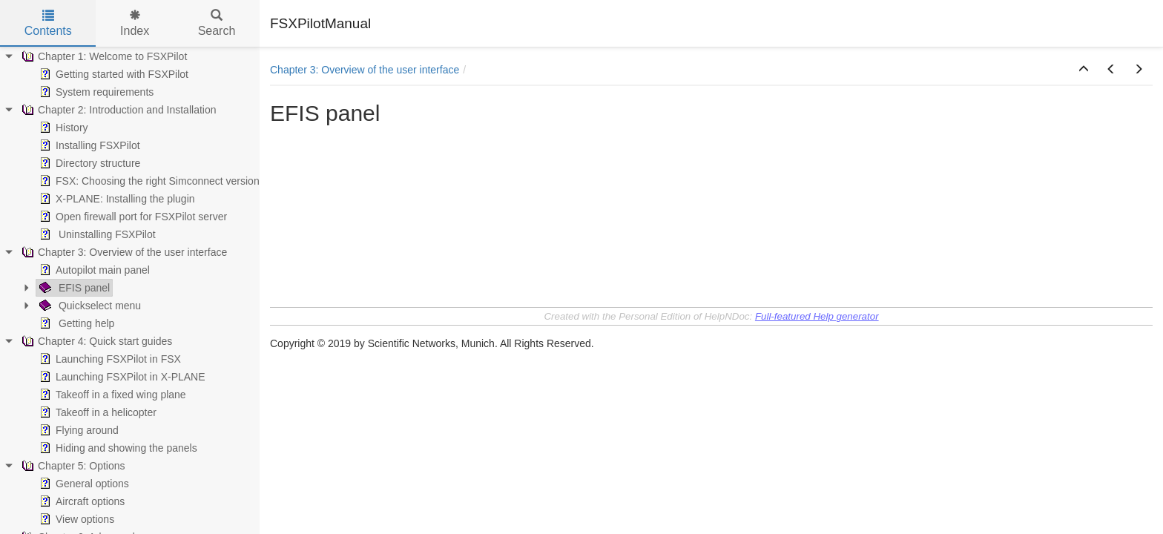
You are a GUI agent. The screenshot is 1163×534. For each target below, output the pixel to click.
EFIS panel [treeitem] (73, 288)
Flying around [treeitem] (77, 430)
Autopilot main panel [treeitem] (93, 270)
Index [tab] (134, 23)
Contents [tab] (48, 23)
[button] (1084, 70)
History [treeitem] (62, 127)
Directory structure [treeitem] (88, 163)
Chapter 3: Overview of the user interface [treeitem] (123, 252)
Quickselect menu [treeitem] (88, 305)
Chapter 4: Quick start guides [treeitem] (95, 341)
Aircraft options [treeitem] (80, 501)
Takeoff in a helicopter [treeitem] (96, 412)
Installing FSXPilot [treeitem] (88, 145)
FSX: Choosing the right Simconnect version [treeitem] (148, 181)
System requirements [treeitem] (95, 92)
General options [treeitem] (82, 483)
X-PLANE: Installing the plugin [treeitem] (115, 199)
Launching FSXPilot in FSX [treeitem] (108, 359)
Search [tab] (217, 23)
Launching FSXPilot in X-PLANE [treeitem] (120, 377)
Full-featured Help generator (817, 316)
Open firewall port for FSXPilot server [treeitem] (131, 216)
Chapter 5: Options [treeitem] (72, 466)
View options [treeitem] (75, 519)
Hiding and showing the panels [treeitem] (116, 448)
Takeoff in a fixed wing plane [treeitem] (111, 394)
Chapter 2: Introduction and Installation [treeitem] (118, 110)
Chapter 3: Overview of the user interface (364, 70)
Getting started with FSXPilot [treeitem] (112, 74)
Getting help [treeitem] (75, 323)
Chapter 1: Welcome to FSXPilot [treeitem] (103, 56)
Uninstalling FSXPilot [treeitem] (96, 234)
